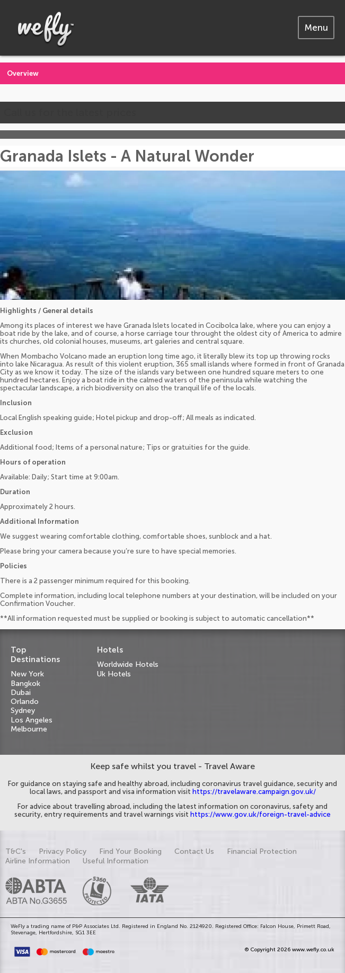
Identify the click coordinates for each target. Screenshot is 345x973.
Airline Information (37, 860)
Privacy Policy (62, 851)
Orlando (25, 701)
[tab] (316, 27)
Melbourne (29, 729)
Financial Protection (262, 851)
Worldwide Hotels (127, 664)
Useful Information (115, 860)
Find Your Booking (130, 851)
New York (27, 674)
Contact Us (194, 851)
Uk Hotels (114, 674)
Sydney (23, 710)
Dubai (21, 692)
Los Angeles (31, 720)
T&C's (15, 851)
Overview (23, 73)
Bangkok (25, 683)
